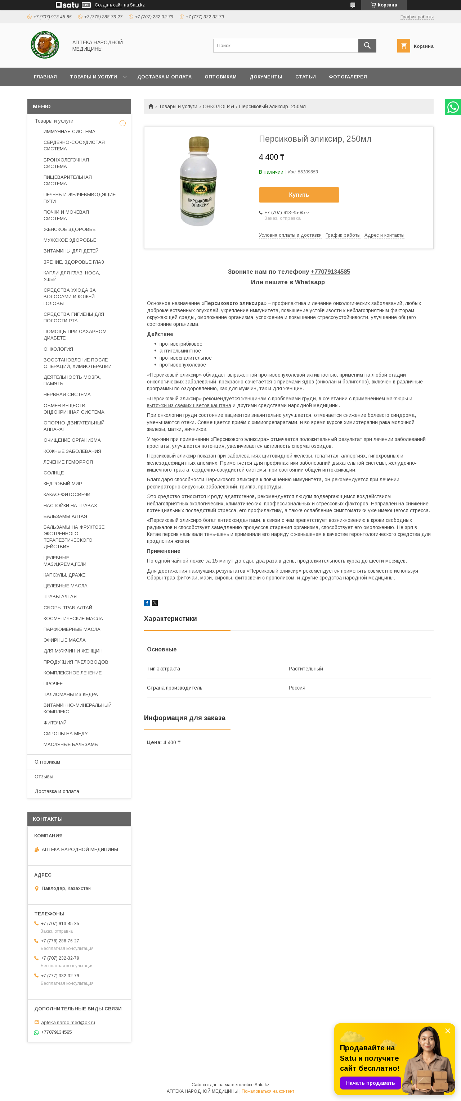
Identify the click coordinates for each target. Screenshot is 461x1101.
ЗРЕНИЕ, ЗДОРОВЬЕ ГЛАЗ (74, 262)
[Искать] (367, 46)
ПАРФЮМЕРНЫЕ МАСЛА (72, 629)
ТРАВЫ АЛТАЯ (60, 596)
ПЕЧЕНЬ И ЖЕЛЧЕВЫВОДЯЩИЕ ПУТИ (80, 198)
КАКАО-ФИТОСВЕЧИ (67, 494)
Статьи (305, 76)
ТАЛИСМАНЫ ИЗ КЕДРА (71, 694)
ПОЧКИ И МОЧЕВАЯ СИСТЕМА (66, 215)
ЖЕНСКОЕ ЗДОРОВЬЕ (69, 229)
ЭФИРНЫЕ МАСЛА (65, 640)
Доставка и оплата (164, 76)
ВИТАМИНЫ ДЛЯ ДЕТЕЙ (71, 251)
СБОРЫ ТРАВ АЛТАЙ (68, 607)
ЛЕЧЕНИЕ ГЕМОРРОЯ (68, 462)
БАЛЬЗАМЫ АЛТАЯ (65, 516)
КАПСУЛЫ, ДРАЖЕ (64, 575)
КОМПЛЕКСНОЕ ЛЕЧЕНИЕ (73, 672)
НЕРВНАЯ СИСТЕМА (67, 394)
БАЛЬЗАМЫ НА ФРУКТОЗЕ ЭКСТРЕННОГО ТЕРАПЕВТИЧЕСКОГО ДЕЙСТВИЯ (74, 537)
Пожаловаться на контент (268, 1091)
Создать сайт (108, 5)
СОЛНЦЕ (54, 473)
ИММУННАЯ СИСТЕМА (69, 131)
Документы (266, 76)
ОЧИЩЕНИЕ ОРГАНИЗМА (72, 440)
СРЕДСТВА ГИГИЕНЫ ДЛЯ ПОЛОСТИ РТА (74, 317)
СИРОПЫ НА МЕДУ (66, 733)
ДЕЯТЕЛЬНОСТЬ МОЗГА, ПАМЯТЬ (72, 380)
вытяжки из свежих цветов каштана (189, 405)
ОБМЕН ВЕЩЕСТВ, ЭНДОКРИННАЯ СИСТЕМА (74, 409)
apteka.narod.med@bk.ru (68, 1022)
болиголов (355, 382)
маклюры (397, 398)
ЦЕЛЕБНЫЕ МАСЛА (66, 585)
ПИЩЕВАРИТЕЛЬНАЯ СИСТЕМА (68, 180)
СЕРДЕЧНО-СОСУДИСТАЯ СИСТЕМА (74, 145)
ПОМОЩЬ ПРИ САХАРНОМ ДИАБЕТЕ (75, 335)
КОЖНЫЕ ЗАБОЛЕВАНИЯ (72, 451)
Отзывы (44, 776)
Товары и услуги (93, 76)
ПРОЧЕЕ (53, 683)
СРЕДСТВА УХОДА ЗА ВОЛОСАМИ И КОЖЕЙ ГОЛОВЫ (70, 296)
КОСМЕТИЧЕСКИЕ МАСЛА (73, 618)
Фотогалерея (348, 76)
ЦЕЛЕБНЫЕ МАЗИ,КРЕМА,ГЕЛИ (65, 561)
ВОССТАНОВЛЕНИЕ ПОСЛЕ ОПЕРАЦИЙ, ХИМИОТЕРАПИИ (78, 363)
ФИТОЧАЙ (55, 722)
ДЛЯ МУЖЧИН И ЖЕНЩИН (73, 651)
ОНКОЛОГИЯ (218, 106)
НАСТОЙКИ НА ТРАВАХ (70, 505)
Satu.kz (262, 1084)
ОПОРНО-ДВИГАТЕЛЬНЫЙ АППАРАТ (74, 426)
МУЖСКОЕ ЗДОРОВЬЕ (70, 240)
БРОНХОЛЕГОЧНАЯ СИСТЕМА (66, 163)
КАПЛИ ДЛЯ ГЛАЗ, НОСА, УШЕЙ (72, 276)
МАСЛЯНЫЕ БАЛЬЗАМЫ (71, 744)
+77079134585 (330, 271)
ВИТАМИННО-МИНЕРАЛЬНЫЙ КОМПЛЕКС (78, 708)
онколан (327, 382)
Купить (299, 195)
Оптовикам (221, 76)
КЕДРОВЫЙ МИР (63, 483)
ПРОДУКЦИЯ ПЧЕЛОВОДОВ (76, 662)
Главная (45, 76)
